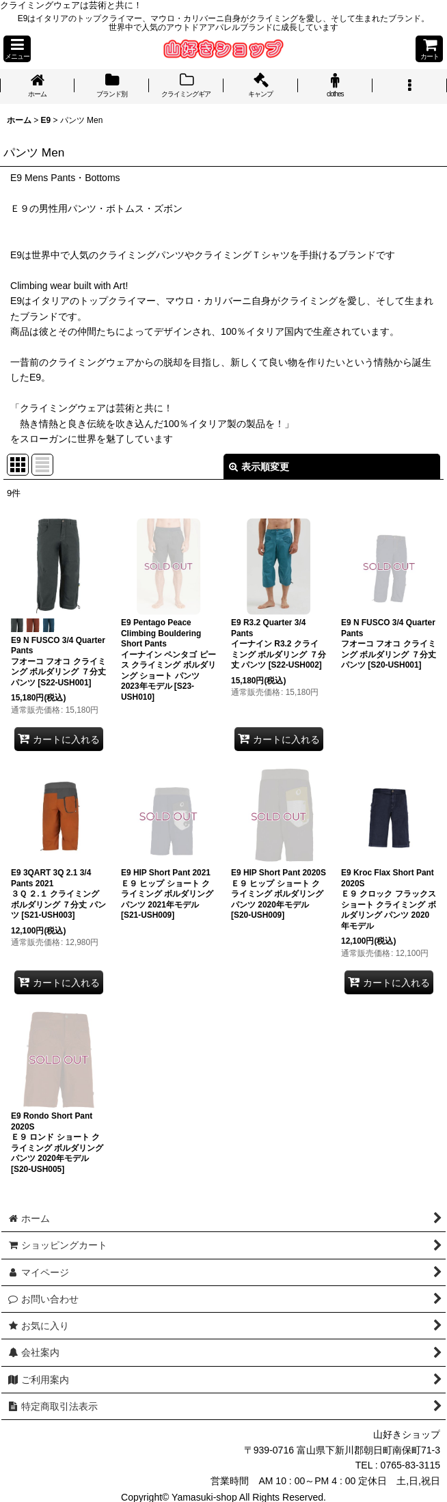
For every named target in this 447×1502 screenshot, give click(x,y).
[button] (17, 49)
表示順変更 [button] (259, 466)
